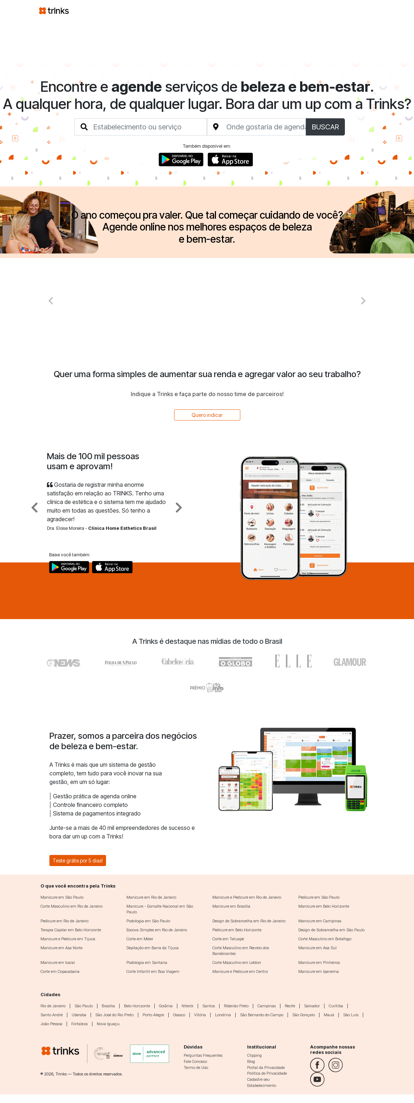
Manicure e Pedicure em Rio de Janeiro (246, 897)
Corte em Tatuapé (228, 938)
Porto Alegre (153, 1014)
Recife (290, 1005)
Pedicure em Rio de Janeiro (64, 920)
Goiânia (166, 1005)
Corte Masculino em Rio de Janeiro (71, 906)
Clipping (254, 1055)
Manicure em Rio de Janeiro (151, 897)
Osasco (179, 1014)
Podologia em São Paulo (148, 920)
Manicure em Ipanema (318, 971)
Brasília (108, 1005)
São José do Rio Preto (114, 1014)
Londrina (223, 1014)
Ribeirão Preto (236, 1005)
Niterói (187, 1005)
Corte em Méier (139, 938)
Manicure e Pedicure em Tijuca (67, 938)
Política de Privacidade (267, 1073)
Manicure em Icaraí (57, 962)
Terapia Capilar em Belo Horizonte (70, 929)
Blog (251, 1061)
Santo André (51, 1014)
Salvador (312, 1005)
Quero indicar (207, 415)
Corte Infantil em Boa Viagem (152, 971)
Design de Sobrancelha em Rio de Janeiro (248, 920)
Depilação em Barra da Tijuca (152, 947)
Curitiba (336, 1005)
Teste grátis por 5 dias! (78, 860)
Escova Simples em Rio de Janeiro (156, 929)
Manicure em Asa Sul (317, 947)
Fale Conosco (195, 1061)
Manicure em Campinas (319, 920)
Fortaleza (79, 1023)
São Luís (350, 1014)
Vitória (200, 1014)
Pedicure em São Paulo (319, 897)
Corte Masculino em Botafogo (324, 938)
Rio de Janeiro (53, 1005)
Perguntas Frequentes (203, 1055)
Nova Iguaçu (108, 1023)
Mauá (329, 1014)
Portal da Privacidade (266, 1067)
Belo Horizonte (137, 1005)
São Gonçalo (303, 1014)
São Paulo (83, 1005)
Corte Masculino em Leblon (236, 962)
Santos (208, 1005)
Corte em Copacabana (60, 971)
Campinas (266, 1005)
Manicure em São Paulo (61, 897)
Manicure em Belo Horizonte (323, 906)
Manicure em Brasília (231, 906)
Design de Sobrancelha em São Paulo (331, 929)
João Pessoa (51, 1023)
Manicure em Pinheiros (319, 962)
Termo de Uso (196, 1067)
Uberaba (79, 1014)
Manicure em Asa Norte (61, 947)
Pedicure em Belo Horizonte (236, 929)
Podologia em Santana (146, 962)
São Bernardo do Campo (261, 1014)
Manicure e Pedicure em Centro (240, 971)
